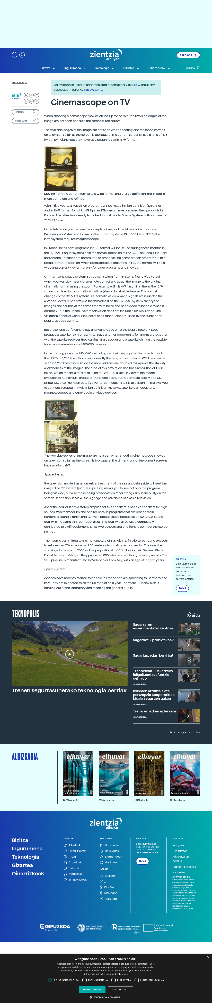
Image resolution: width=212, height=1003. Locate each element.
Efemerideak (111, 857)
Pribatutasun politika (180, 859)
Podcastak (73, 874)
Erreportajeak (75, 880)
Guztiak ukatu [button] (120, 989)
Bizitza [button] (49, 68)
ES (31, 95)
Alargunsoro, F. (19, 82)
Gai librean (109, 862)
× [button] (208, 957)
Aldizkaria (188, 55)
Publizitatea (179, 851)
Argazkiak (73, 862)
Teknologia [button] (104, 68)
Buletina (193, 68)
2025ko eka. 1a (177, 800)
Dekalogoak (110, 851)
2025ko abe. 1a (106, 800)
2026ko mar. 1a (70, 800)
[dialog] (106, 978)
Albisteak (72, 845)
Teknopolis (26, 613)
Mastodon (108, 893)
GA (37, 101)
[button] (14, 54)
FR (37, 95)
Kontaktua (178, 872)
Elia (134, 85)
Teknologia (25, 857)
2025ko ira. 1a (141, 800)
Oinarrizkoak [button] (159, 68)
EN (26, 101)
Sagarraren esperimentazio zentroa (153, 626)
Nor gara (178, 845)
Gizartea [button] (131, 68)
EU (26, 95)
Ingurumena (27, 848)
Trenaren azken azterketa (154, 711)
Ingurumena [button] (75, 68)
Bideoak (72, 868)
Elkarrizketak (75, 851)
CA (31, 101)
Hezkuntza (109, 845)
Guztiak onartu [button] (92, 989)
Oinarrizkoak (28, 873)
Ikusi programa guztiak (185, 732)
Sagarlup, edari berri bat (153, 655)
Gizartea (22, 865)
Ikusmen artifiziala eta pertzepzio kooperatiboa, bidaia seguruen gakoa (154, 695)
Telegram (108, 898)
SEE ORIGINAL (93, 89)
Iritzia (70, 857)
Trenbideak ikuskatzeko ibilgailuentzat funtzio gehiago (153, 674)
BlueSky (107, 887)
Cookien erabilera (184, 866)
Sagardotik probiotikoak (153, 640)
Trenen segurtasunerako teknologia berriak (69, 690)
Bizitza (20, 840)
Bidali (182, 588)
